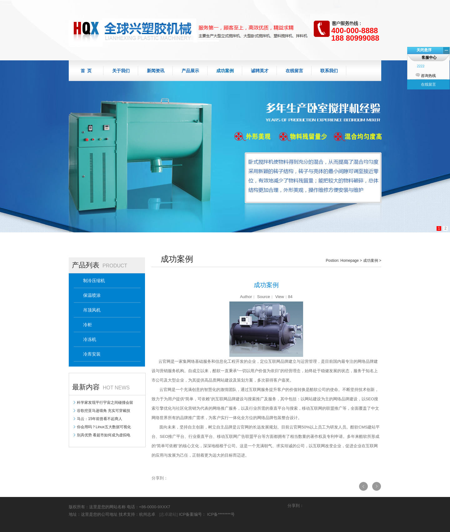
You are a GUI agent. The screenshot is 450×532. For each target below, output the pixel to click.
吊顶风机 (92, 309)
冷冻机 (89, 339)
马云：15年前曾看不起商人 (99, 419)
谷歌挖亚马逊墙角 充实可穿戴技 (103, 410)
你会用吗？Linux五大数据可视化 (104, 427)
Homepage (349, 260)
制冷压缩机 (94, 280)
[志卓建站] (168, 514)
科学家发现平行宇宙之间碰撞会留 (105, 402)
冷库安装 (92, 354)
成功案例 (370, 260)
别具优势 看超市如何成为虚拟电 (103, 435)
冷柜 (87, 324)
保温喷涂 (92, 295)
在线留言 (428, 84)
